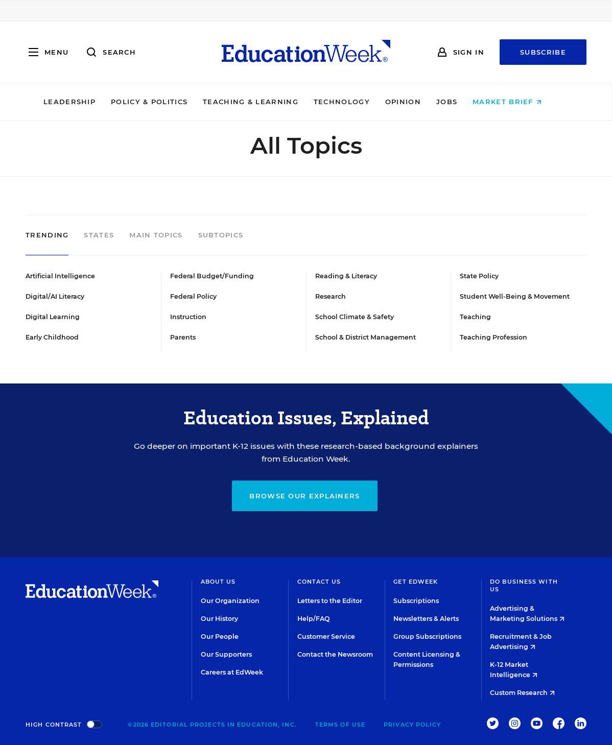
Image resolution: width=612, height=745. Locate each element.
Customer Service (326, 636)
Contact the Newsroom (335, 654)
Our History (219, 618)
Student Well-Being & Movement (515, 296)
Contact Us (319, 581)
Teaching (475, 317)
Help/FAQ (313, 618)
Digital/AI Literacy (55, 296)
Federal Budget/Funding (212, 276)
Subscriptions (416, 601)
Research (330, 296)
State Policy (479, 276)
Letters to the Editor (329, 601)
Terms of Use (340, 724)
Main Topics (155, 235)
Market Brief (520, 102)
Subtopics (221, 235)
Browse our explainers (304, 496)
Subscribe (543, 52)
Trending (47, 235)
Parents (183, 337)
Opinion (416, 102)
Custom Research (522, 692)
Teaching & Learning (264, 102)
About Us (218, 581)
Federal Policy (193, 296)
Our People (220, 636)
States (99, 235)
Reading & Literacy (346, 276)
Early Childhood (52, 337)
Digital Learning (53, 317)
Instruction (188, 317)
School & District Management (365, 337)
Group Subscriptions (427, 636)
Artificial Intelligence (60, 276)
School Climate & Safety (354, 317)
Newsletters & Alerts (426, 618)
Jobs (460, 102)
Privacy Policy (412, 724)
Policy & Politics (162, 102)
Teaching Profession (493, 337)
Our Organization (230, 601)
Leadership (83, 102)
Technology (355, 102)
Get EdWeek (415, 581)
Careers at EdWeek (232, 672)
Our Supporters (226, 654)
